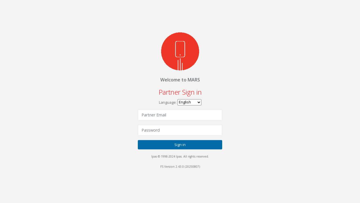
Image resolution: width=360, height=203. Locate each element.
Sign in (180, 144)
